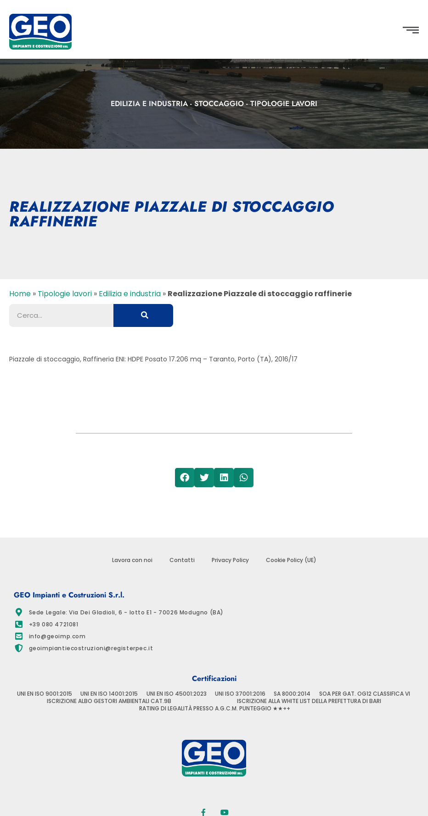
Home (20, 293)
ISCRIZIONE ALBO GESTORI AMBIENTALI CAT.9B (109, 701)
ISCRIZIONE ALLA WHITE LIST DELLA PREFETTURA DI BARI (309, 701)
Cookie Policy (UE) (291, 560)
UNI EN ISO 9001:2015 (44, 694)
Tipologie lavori (283, 103)
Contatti (182, 560)
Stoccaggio (219, 103)
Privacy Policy (230, 560)
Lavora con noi (132, 560)
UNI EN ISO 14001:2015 (109, 694)
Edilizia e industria (149, 103)
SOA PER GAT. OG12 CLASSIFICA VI (364, 694)
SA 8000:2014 (292, 694)
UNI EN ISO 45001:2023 (176, 694)
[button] (15, 399)
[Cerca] (143, 315)
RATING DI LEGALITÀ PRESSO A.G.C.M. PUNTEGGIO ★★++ (214, 708)
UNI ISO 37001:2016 (240, 694)
